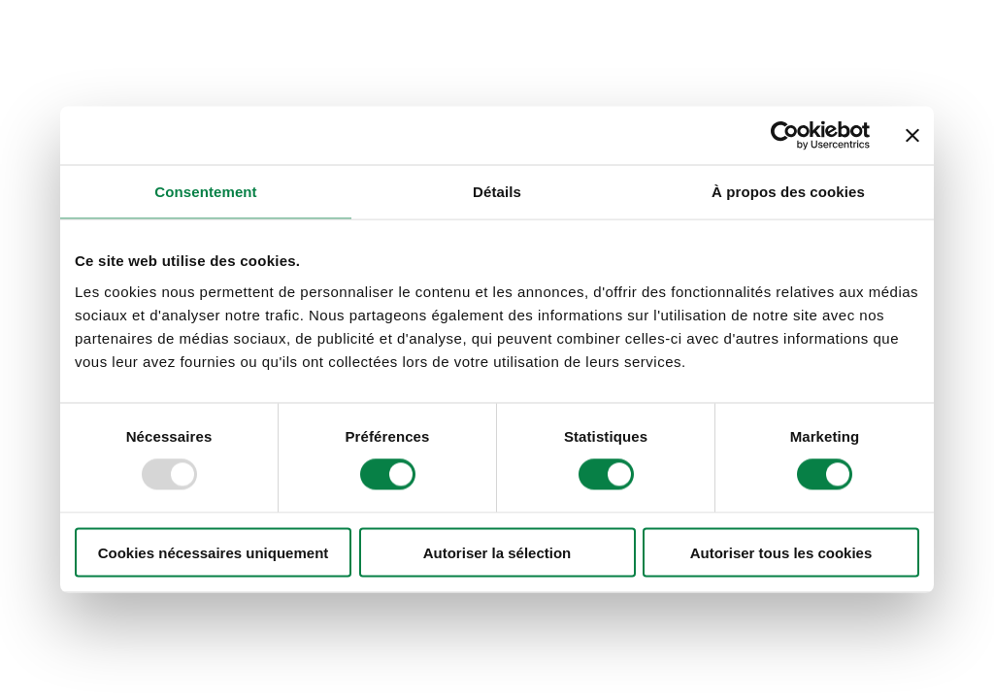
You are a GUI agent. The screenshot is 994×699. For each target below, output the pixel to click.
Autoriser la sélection (497, 552)
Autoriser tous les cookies (781, 552)
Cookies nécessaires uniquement (213, 552)
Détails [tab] (497, 191)
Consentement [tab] (205, 191)
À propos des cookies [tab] (788, 191)
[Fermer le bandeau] (912, 136)
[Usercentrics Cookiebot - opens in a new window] (785, 135)
